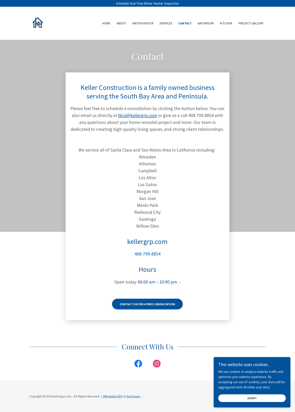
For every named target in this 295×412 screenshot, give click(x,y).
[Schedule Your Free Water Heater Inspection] (147, 3)
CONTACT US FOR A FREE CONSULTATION (147, 304)
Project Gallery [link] (250, 23)
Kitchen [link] (226, 23)
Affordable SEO (113, 396)
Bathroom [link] (206, 23)
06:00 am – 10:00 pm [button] (157, 282)
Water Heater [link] (142, 23)
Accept (252, 398)
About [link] (121, 23)
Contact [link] (185, 23)
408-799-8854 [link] (147, 254)
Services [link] (166, 23)
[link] (49, 23)
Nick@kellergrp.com (137, 115)
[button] (178, 282)
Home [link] (106, 23)
